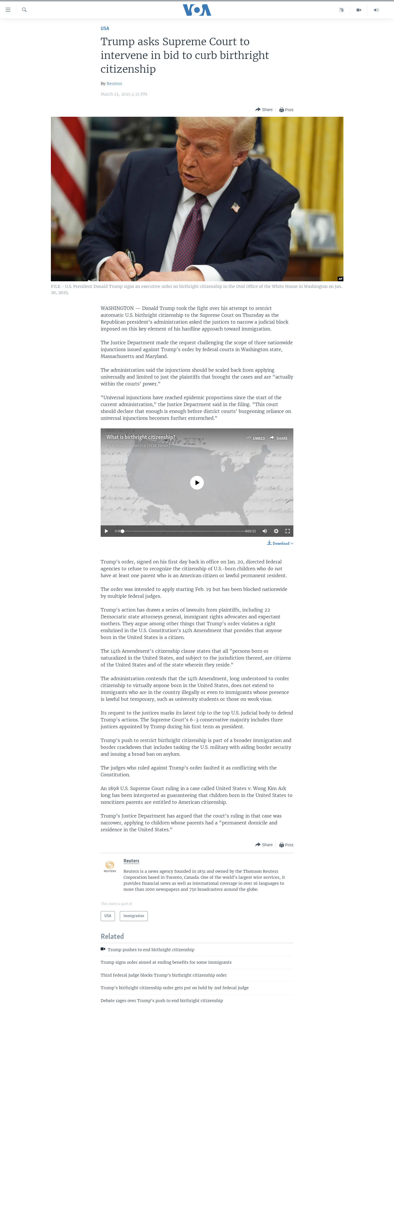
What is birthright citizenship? (140, 437)
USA (105, 28)
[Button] (263, 110)
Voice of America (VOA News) (141, 445)
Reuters (114, 83)
